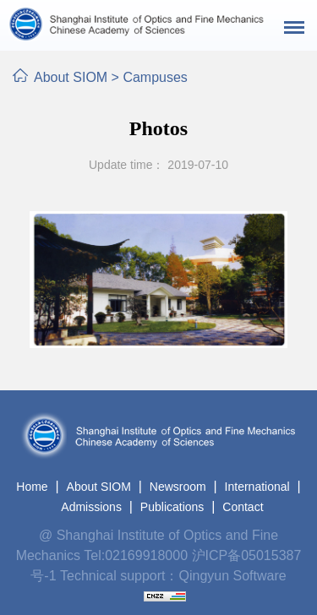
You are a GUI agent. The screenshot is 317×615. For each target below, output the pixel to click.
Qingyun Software (233, 576)
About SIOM (70, 77)
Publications (172, 507)
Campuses (155, 77)
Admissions (91, 507)
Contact (242, 507)
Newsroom (178, 486)
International (257, 486)
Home (31, 486)
